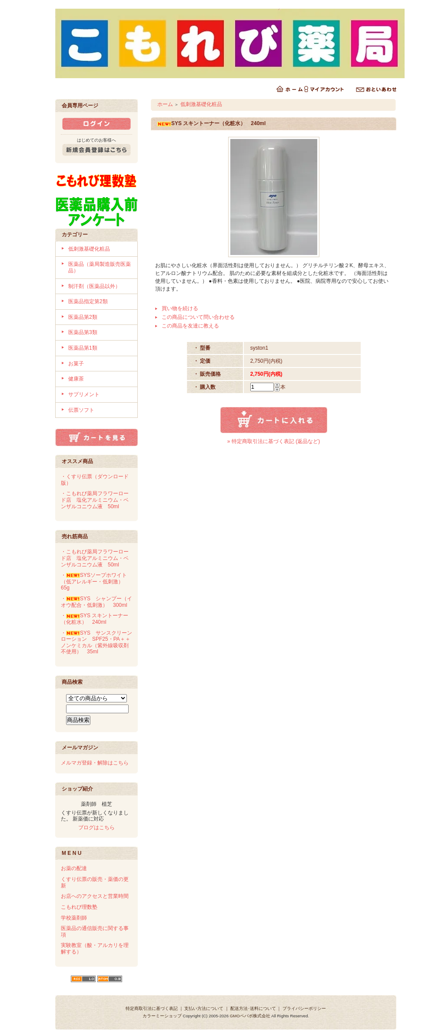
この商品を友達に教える (190, 326)
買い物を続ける (180, 308)
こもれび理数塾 (79, 907)
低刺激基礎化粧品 (89, 249)
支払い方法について (203, 1008)
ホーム (165, 104)
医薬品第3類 (82, 332)
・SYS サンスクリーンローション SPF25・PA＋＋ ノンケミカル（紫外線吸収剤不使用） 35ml (98, 642)
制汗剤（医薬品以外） (94, 286)
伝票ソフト (81, 410)
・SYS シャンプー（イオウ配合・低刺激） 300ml (96, 602)
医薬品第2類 (82, 317)
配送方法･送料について (253, 1008)
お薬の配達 (74, 868)
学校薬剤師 (74, 918)
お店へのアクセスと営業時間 (95, 896)
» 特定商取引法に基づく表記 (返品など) (273, 441)
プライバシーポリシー (304, 1008)
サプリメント (84, 394)
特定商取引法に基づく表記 (152, 1008)
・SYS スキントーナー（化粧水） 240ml (94, 618)
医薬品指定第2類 (88, 301)
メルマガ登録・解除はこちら (95, 763)
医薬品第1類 (82, 348)
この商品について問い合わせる (198, 317)
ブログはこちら (96, 827)
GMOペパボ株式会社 (250, 1015)
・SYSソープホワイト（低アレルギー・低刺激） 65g (95, 581)
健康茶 (76, 379)
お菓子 (76, 364)
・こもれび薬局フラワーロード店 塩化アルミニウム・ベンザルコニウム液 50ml (95, 499)
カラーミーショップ (162, 1015)
